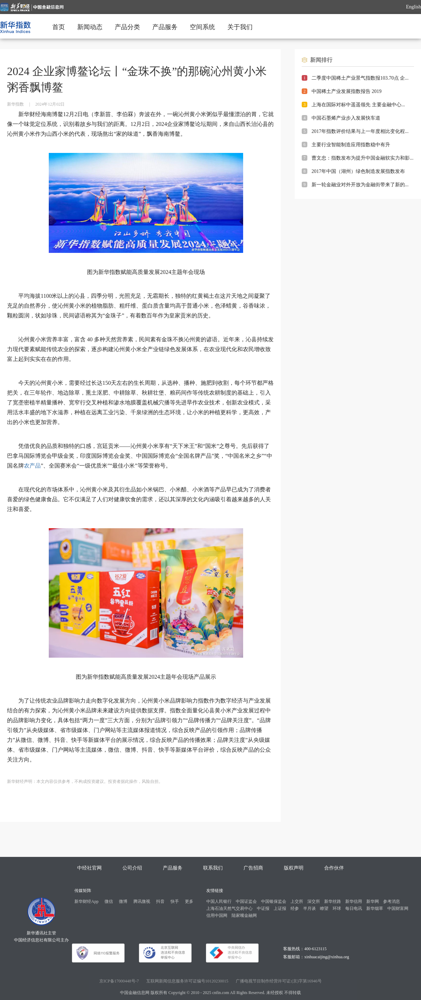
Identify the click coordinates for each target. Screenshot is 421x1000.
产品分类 (127, 27)
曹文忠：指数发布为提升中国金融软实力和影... (363, 158)
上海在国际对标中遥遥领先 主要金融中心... (358, 104)
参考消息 (391, 901)
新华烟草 (374, 908)
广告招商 (253, 868)
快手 (175, 901)
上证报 (280, 908)
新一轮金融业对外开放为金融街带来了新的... (360, 184)
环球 (337, 908)
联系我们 (213, 868)
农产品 (32, 466)
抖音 (160, 901)
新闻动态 (89, 27)
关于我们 (240, 27)
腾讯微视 (141, 901)
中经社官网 (89, 868)
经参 (294, 908)
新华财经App (86, 901)
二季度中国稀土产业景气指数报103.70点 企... (360, 78)
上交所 (296, 901)
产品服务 (165, 27)
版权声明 (293, 868)
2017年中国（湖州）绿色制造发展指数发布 (358, 171)
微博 (123, 901)
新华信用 (353, 901)
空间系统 (202, 27)
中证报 (263, 908)
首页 (58, 27)
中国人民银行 (219, 901)
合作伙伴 (334, 868)
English (413, 6)
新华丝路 (332, 901)
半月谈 (309, 908)
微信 (109, 901)
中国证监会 (246, 901)
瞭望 (324, 908)
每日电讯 (353, 908)
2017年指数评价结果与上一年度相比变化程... (360, 131)
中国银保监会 (273, 901)
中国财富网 (397, 908)
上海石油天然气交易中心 (229, 908)
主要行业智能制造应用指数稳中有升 (351, 144)
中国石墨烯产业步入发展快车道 (346, 118)
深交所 (313, 901)
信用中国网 (216, 915)
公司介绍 (132, 868)
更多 (189, 901)
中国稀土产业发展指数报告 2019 (347, 91)
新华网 (372, 901)
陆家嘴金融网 (244, 915)
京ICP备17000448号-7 (119, 981)
